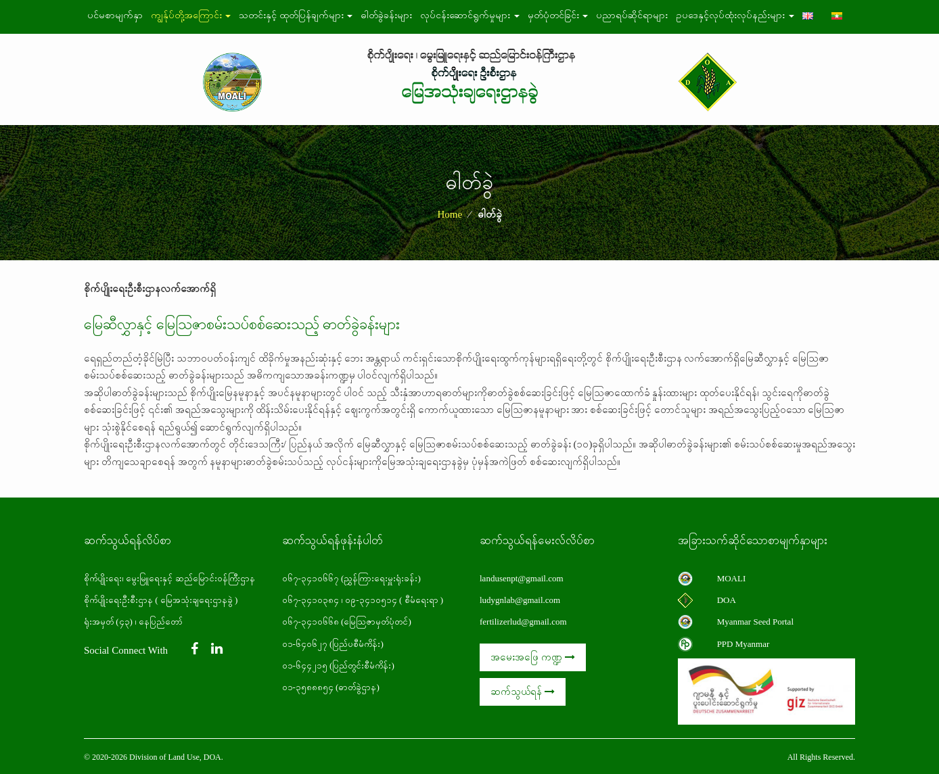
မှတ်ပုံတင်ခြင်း (558, 15)
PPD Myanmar (743, 644)
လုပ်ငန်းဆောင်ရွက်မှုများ (470, 15)
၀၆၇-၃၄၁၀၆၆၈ (310, 621)
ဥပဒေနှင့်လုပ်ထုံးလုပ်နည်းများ (735, 15)
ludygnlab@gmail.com (520, 600)
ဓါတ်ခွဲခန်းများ (386, 15)
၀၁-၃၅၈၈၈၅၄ (308, 687)
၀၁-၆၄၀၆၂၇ (304, 644)
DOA (726, 600)
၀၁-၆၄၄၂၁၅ (304, 665)
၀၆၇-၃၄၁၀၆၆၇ (312, 578)
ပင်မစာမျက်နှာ (115, 15)
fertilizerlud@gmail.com (523, 621)
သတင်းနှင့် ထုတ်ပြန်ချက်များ (295, 15)
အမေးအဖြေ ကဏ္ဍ (532, 657)
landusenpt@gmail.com (522, 578)
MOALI (731, 578)
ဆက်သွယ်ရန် (522, 691)
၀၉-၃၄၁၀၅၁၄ (370, 600)
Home (449, 214)
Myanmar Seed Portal (755, 621)
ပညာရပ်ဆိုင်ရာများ (632, 15)
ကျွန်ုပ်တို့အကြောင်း (191, 15)
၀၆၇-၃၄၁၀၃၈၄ (310, 600)
